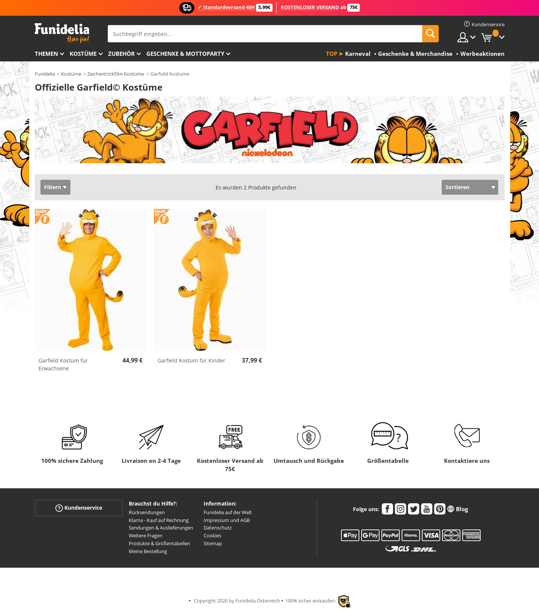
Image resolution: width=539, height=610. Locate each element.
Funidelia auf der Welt (228, 512)
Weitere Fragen (145, 535)
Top (331, 53)
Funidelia (45, 73)
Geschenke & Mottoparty (185, 53)
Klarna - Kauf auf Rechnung (159, 520)
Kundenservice (78, 508)
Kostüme (83, 53)
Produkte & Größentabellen (159, 543)
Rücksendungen (147, 512)
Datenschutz (218, 527)
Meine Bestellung (148, 551)
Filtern (52, 187)
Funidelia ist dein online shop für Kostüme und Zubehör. (62, 33)
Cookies (212, 535)
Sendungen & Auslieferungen (161, 527)
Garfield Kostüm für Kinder (191, 360)
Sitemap (213, 543)
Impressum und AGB (227, 520)
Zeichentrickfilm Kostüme (115, 73)
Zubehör (121, 53)
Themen (46, 53)
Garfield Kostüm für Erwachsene (63, 364)
